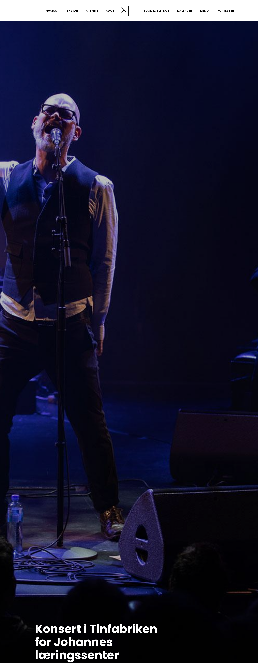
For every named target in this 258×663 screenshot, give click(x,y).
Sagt (110, 11)
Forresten (225, 11)
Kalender (184, 11)
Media (204, 11)
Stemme (92, 11)
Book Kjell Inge (156, 11)
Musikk (51, 11)
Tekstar (71, 11)
